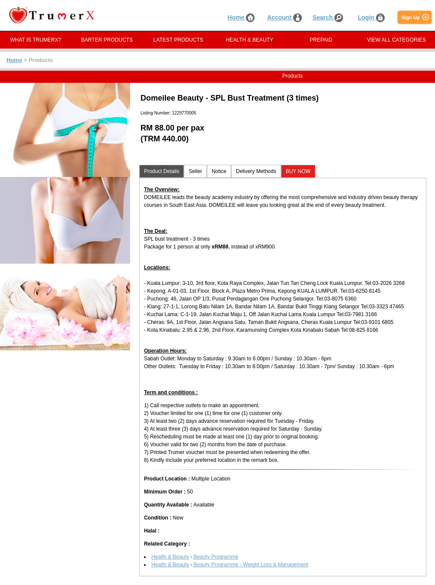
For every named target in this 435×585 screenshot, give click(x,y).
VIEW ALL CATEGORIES (396, 40)
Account (284, 17)
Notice (219, 171)
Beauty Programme (215, 557)
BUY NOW (298, 171)
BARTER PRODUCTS (107, 40)
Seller (195, 171)
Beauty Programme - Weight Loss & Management (250, 565)
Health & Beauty (170, 557)
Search (328, 17)
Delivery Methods (256, 171)
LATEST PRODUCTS (178, 40)
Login (371, 17)
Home (241, 17)
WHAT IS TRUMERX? (35, 40)
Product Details (161, 171)
